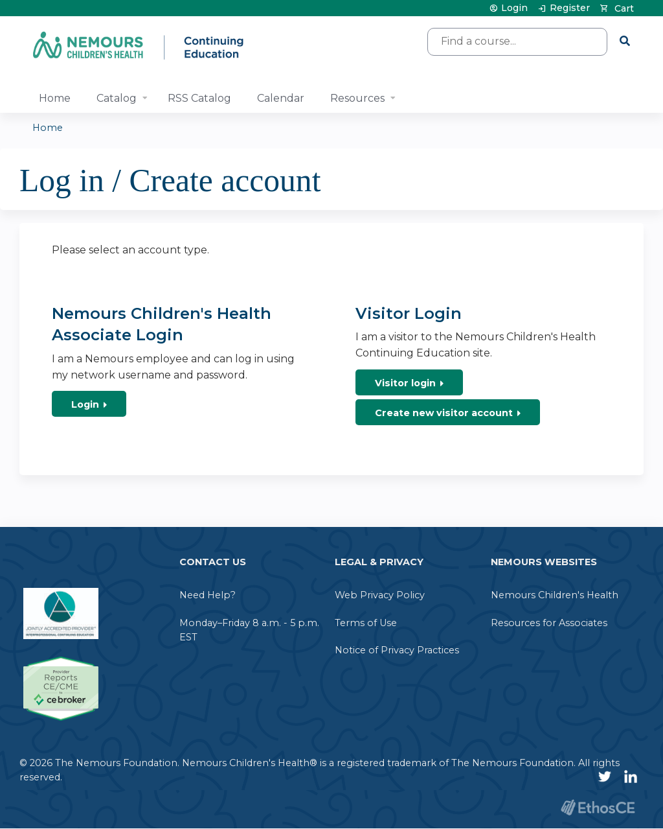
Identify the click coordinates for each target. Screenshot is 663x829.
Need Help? (207, 595)
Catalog (116, 98)
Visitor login (405, 383)
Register (570, 8)
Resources (357, 98)
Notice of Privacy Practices (397, 650)
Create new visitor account (444, 413)
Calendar (280, 98)
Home (55, 98)
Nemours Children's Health (554, 595)
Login (514, 8)
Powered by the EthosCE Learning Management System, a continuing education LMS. (598, 807)
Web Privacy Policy (380, 595)
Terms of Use (366, 623)
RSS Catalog (199, 98)
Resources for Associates (549, 623)
